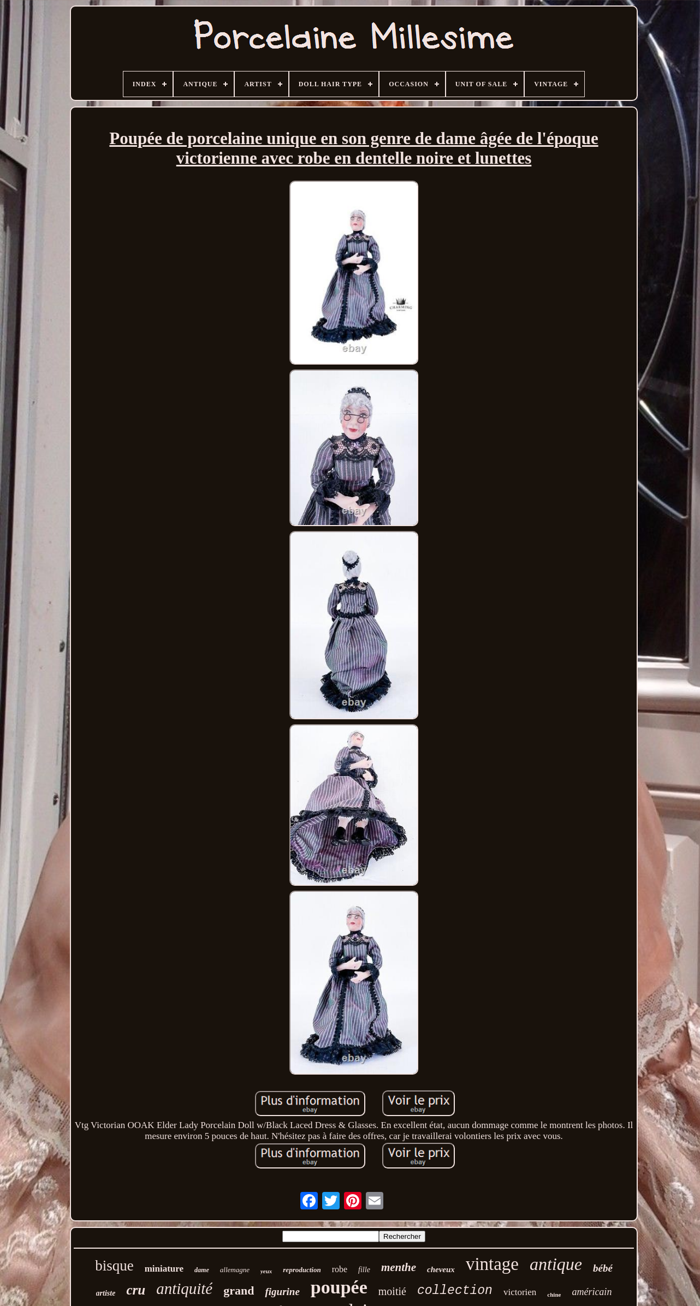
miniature (164, 1268)
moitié (392, 1291)
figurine (282, 1291)
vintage (492, 1264)
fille (364, 1270)
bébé (603, 1268)
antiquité (184, 1288)
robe (339, 1269)
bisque (114, 1265)
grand (238, 1290)
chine (554, 1294)
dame (201, 1270)
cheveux (441, 1269)
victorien (519, 1292)
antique (556, 1264)
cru (135, 1290)
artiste (106, 1293)
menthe (398, 1267)
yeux (266, 1271)
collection (455, 1291)
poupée (339, 1287)
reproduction (302, 1270)
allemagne (235, 1270)
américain (592, 1291)
